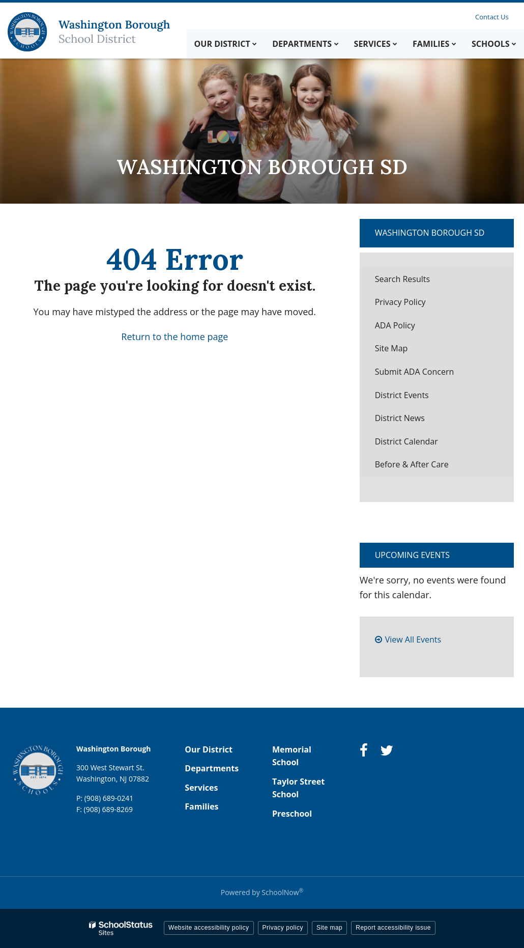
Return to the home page (174, 336)
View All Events (413, 639)
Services (201, 787)
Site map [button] (329, 927)
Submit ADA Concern (414, 371)
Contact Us (492, 16)
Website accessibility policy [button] (208, 927)
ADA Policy (395, 325)
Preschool (292, 813)
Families (201, 806)
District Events (402, 395)
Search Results (402, 279)
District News (400, 418)
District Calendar (406, 441)
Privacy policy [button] (283, 927)
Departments (212, 768)
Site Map (391, 348)
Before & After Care (412, 464)
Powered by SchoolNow (262, 892)
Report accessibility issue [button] (393, 927)
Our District (208, 749)
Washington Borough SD (430, 232)
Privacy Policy (400, 302)
